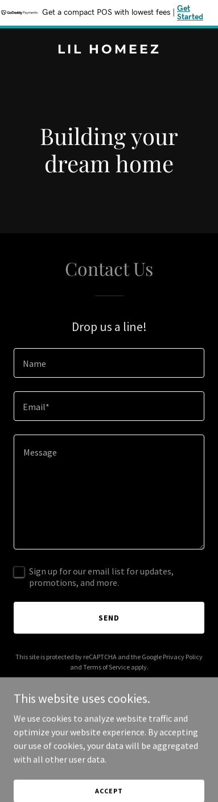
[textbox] (109, 363)
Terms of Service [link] (106, 667)
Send (109, 618)
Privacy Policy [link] (183, 656)
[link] (109, 50)
